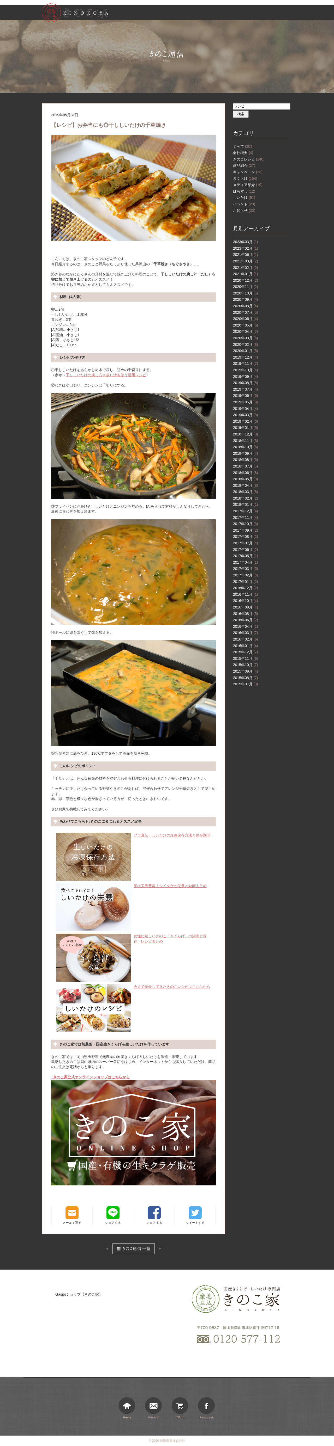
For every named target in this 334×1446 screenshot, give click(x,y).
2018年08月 (245, 460)
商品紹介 (244, 165)
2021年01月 (245, 274)
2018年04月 (245, 485)
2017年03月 (245, 569)
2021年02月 (245, 268)
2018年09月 (245, 453)
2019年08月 (245, 383)
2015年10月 (245, 665)
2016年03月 (245, 633)
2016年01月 (245, 646)
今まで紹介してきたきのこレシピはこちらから (133, 986)
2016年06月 (245, 620)
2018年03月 (245, 492)
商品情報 (217, 13)
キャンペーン (248, 172)
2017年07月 (245, 543)
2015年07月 (245, 684)
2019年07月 (245, 389)
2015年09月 (245, 671)
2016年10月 (245, 601)
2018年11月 (245, 441)
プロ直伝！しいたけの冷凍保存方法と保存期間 (133, 835)
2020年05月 (245, 325)
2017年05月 (245, 556)
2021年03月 (245, 261)
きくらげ (245, 178)
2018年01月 (245, 504)
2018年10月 (245, 447)
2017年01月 (245, 582)
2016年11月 (245, 594)
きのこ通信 (259, 13)
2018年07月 (245, 466)
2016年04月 (245, 626)
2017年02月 (245, 575)
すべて (243, 146)
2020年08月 (245, 306)
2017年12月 (245, 511)
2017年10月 (245, 524)
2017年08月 (245, 536)
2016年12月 (245, 588)
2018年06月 (245, 473)
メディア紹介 (248, 185)
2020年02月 (245, 344)
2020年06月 (245, 319)
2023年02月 (245, 248)
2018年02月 (245, 498)
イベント (244, 204)
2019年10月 (245, 370)
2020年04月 (245, 331)
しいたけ (244, 197)
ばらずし (244, 191)
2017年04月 (245, 562)
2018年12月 (245, 434)
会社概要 (243, 153)
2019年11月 (245, 363)
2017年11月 (245, 517)
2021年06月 (245, 255)
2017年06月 (245, 549)
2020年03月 (245, 338)
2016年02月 (245, 639)
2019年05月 (245, 402)
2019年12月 (245, 357)
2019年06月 (245, 395)
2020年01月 (245, 351)
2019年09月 (245, 376)
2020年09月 (245, 299)
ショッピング (283, 13)
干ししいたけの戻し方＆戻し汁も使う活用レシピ (106, 375)
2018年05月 (245, 479)
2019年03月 (245, 415)
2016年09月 (245, 607)
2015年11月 (245, 658)
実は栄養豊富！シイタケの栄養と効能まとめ (131, 886)
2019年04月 (245, 409)
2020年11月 (245, 287)
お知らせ (238, 13)
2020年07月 (245, 312)
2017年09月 (245, 530)
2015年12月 (245, 652)
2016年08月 (245, 614)
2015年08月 (245, 678)
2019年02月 (245, 421)
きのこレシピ (249, 159)
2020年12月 (245, 280)
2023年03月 (245, 242)
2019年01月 (245, 428)
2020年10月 (245, 293)
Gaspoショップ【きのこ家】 (79, 1294)
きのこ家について (191, 13)
